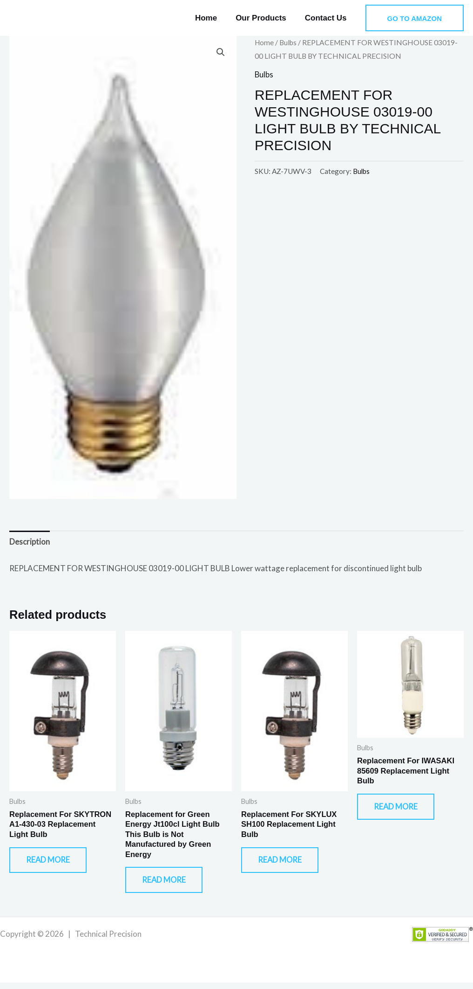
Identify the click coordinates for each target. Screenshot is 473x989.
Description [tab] (29, 542)
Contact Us (327, 18)
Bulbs (289, 42)
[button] (414, 18)
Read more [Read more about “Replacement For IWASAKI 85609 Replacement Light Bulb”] (401, 811)
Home (213, 18)
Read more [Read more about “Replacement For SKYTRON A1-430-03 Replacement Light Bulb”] (53, 864)
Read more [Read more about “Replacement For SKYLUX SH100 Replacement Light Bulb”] (285, 864)
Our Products (265, 18)
